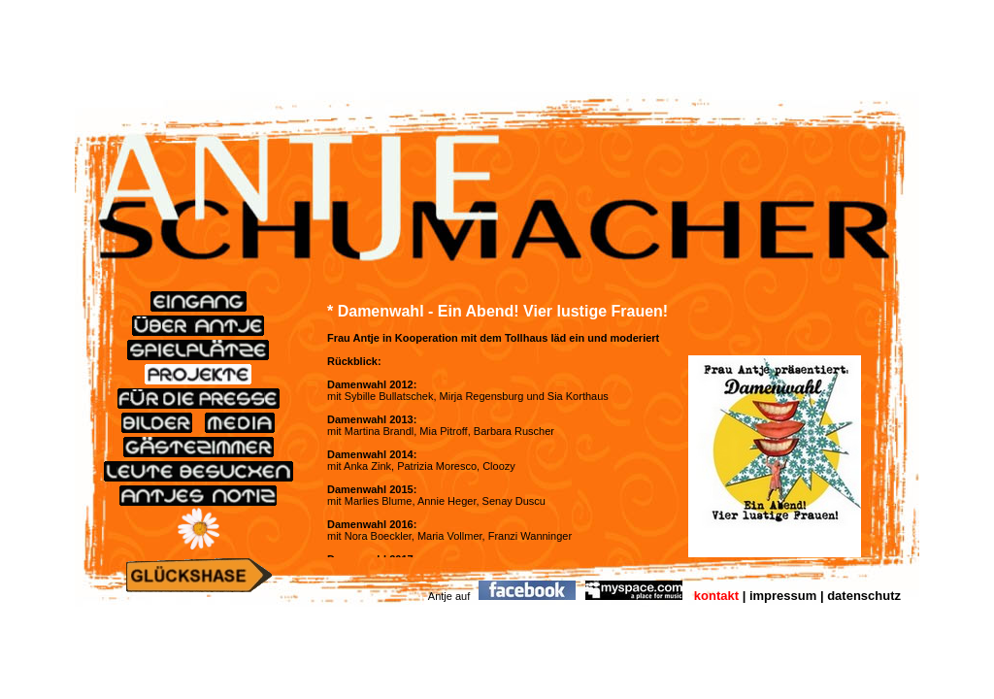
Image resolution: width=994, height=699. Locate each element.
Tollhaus (526, 338)
